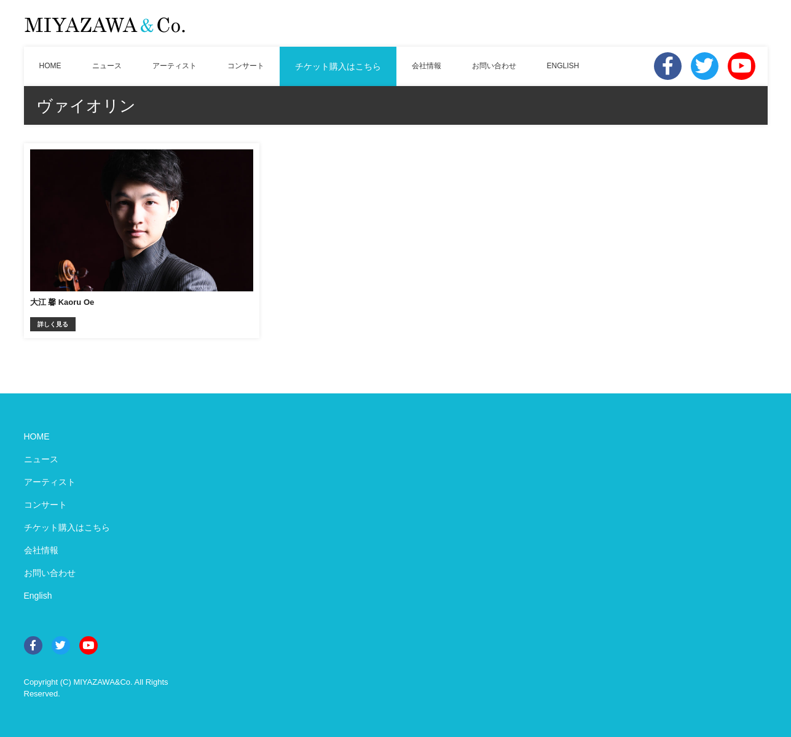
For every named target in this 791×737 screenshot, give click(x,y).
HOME (50, 65)
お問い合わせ (494, 65)
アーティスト (174, 65)
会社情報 (426, 65)
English (38, 596)
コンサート (245, 65)
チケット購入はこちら (338, 66)
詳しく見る (52, 324)
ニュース (107, 65)
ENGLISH (563, 65)
